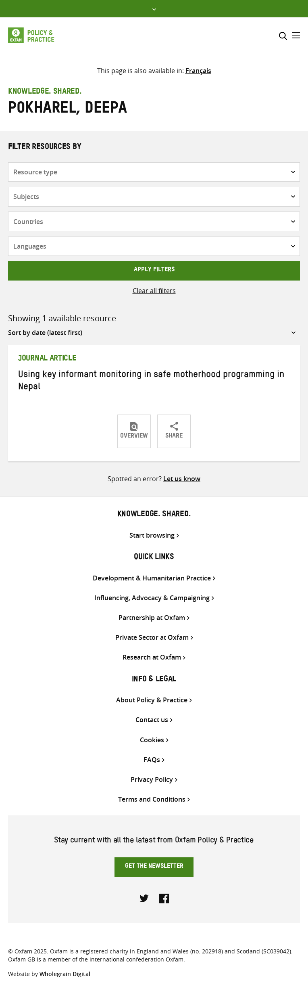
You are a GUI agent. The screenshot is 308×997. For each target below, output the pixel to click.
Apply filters (154, 270)
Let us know (181, 478)
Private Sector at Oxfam (152, 637)
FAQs (152, 760)
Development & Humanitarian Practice (152, 578)
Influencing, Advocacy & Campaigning (152, 598)
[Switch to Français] (198, 70)
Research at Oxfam (152, 657)
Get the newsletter (154, 867)
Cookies (152, 740)
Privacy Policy (152, 779)
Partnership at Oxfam (152, 618)
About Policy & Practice (151, 700)
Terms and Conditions (151, 799)
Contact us (151, 720)
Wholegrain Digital (65, 974)
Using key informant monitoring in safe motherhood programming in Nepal (151, 381)
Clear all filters (154, 290)
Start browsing (152, 535)
